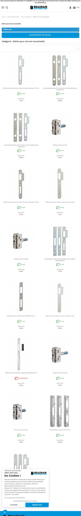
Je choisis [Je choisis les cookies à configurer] (14, 505)
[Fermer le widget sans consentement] (12, 470)
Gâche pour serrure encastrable (11, 24)
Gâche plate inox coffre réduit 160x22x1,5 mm (21, 316)
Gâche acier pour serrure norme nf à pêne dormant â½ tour (21, 88)
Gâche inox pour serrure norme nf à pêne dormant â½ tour (21, 202)
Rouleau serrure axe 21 (21, 430)
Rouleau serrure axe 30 (60, 373)
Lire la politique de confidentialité (14, 498)
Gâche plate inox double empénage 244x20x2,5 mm (21, 373)
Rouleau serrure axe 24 (60, 145)
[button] (4, 512)
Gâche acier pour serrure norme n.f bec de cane (59, 202)
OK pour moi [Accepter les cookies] (37, 505)
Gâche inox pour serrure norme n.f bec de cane (60, 316)
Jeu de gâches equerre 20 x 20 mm (60, 430)
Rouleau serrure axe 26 (21, 259)
